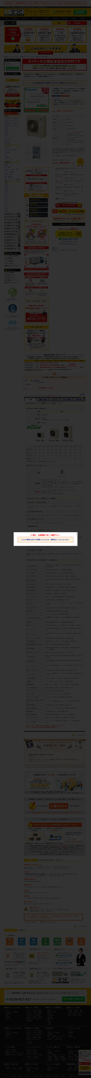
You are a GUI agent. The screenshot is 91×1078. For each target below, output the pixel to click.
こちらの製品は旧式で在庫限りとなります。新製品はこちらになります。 (45, 539)
